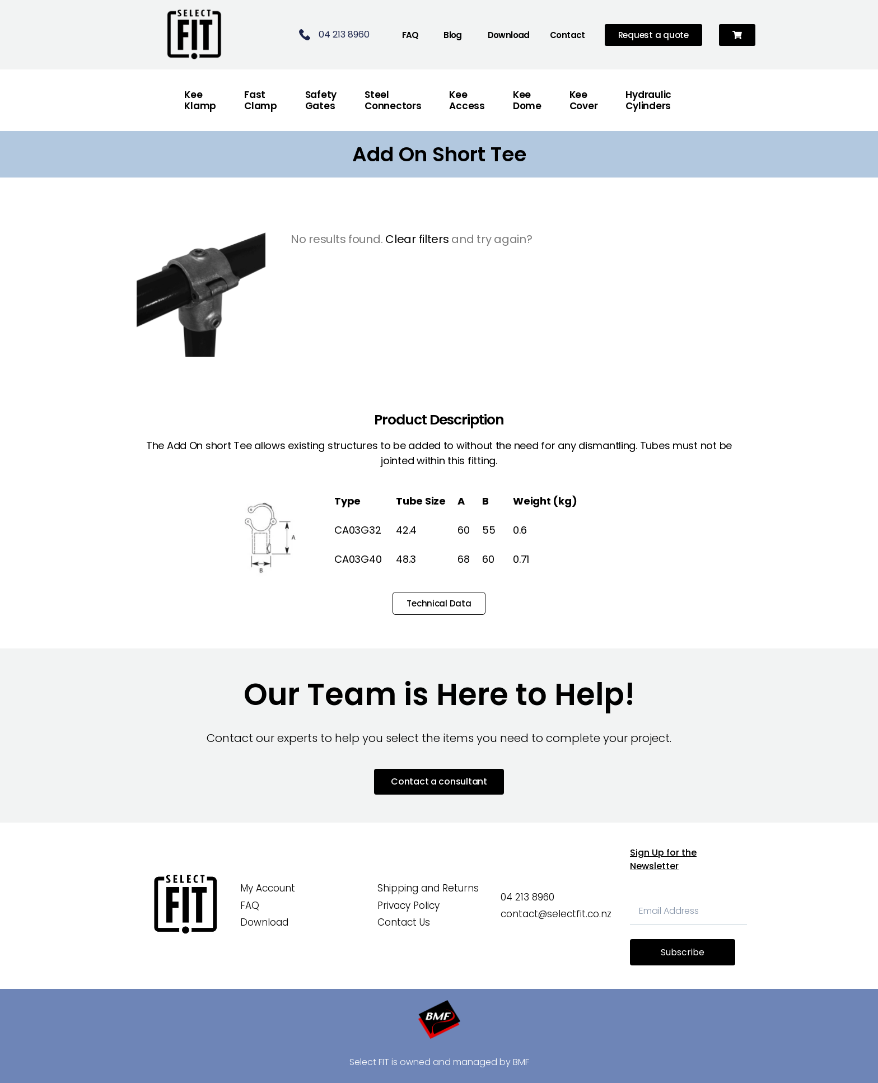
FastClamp (260, 100)
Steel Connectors (393, 100)
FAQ (410, 35)
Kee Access (466, 100)
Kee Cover (583, 100)
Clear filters (417, 239)
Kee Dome (527, 100)
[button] (737, 35)
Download (509, 35)
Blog (452, 35)
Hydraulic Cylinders (648, 100)
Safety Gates (321, 100)
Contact (567, 35)
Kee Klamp (200, 100)
